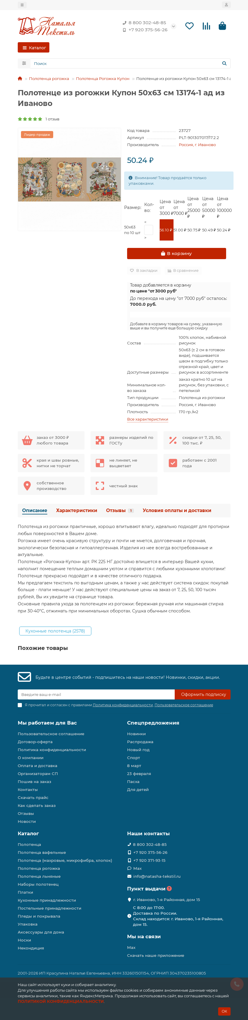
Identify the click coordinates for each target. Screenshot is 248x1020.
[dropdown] (22, 5)
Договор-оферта (35, 742)
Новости (27, 821)
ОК (224, 1011)
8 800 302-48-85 (143, 23)
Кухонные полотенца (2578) (55, 632)
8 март (134, 766)
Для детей (138, 789)
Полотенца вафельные (42, 852)
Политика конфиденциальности (52, 750)
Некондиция (31, 948)
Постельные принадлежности (49, 908)
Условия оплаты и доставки (177, 511)
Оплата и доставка (37, 766)
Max (137, 868)
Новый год (138, 750)
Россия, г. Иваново (197, 145)
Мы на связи (144, 936)
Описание (34, 511)
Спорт (133, 758)
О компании (30, 758)
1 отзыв (38, 119)
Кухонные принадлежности (47, 900)
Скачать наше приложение (155, 955)
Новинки (136, 734)
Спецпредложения (153, 723)
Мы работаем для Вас (47, 723)
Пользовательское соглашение (51, 734)
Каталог (28, 834)
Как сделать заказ (37, 805)
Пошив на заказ (34, 781)
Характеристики (76, 511)
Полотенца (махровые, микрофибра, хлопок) (65, 860)
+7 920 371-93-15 (149, 860)
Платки (25, 892)
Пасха (133, 781)
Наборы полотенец (38, 884)
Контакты (28, 789)
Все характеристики (147, 420)
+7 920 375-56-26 (144, 30)
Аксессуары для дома (41, 932)
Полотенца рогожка (49, 79)
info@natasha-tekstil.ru (157, 876)
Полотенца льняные (39, 876)
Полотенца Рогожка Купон (102, 79)
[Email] (96, 695)
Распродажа (140, 742)
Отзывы (120, 511)
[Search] (130, 65)
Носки (24, 940)
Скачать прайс (33, 797)
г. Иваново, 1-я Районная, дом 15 (166, 899)
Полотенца (29, 844)
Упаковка (28, 924)
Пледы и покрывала (39, 916)
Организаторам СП (38, 773)
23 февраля (139, 773)
